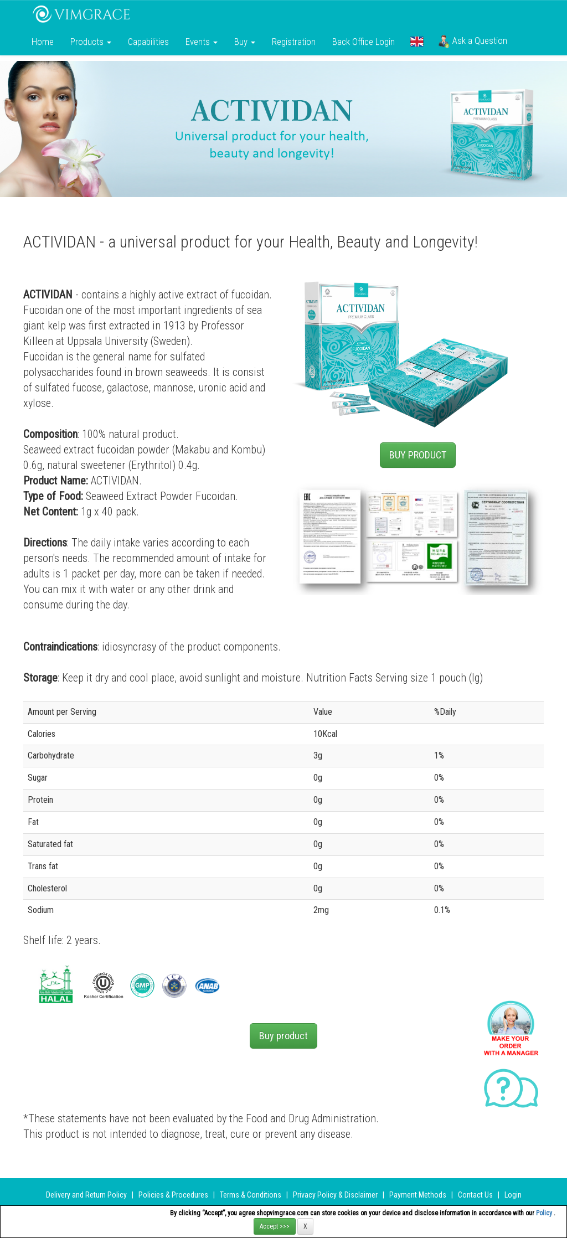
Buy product (283, 1035)
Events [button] (201, 41)
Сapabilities (148, 41)
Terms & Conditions (250, 1194)
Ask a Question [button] (472, 41)
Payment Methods (417, 1194)
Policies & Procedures (173, 1194)
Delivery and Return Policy (86, 1194)
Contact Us (475, 1194)
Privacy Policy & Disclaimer (335, 1194)
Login (513, 1194)
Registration (294, 41)
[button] (417, 41)
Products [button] (90, 41)
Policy (545, 1213)
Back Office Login (363, 41)
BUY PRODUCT (417, 455)
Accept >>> (275, 1226)
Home (43, 41)
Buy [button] (244, 41)
